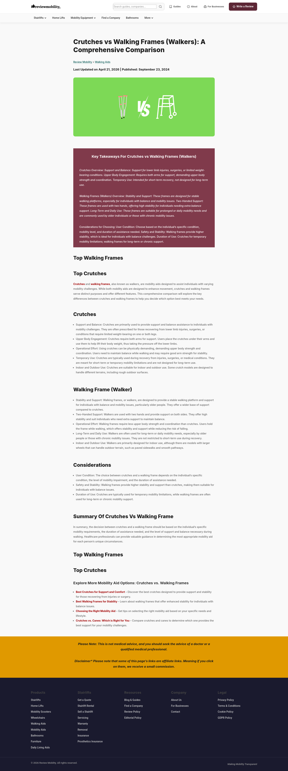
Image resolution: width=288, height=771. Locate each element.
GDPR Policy (225, 717)
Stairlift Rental (86, 705)
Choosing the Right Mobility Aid (95, 611)
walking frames (100, 284)
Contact (175, 711)
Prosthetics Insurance (90, 741)
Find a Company (111, 17)
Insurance (83, 735)
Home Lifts (58, 17)
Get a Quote (84, 699)
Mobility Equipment (83, 17)
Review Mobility (82, 62)
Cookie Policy (225, 711)
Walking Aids (102, 62)
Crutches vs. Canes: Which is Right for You (102, 620)
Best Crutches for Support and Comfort (100, 591)
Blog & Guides (132, 699)
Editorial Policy (132, 717)
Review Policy (132, 711)
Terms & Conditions (229, 705)
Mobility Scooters (41, 711)
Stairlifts (40, 17)
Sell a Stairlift (85, 711)
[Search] (134, 7)
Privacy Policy (226, 699)
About (192, 6)
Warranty (83, 723)
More (149, 17)
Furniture (36, 741)
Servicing (83, 717)
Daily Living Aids (40, 747)
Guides (175, 6)
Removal (82, 729)
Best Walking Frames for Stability (96, 601)
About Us (176, 699)
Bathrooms (132, 17)
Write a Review (243, 6)
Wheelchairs (38, 717)
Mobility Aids (38, 729)
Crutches (79, 284)
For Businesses (214, 6)
